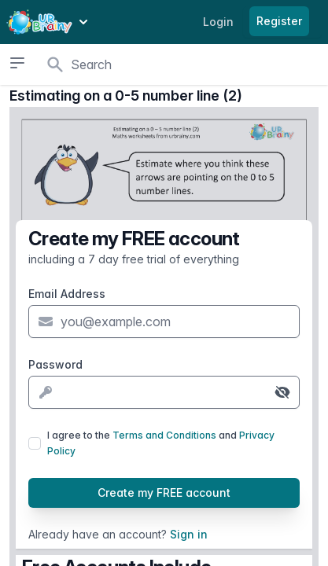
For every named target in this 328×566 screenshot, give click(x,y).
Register (279, 21)
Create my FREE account (164, 492)
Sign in (189, 534)
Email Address (66, 293)
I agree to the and (161, 443)
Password (55, 364)
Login (218, 21)
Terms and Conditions (164, 435)
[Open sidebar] (17, 63)
